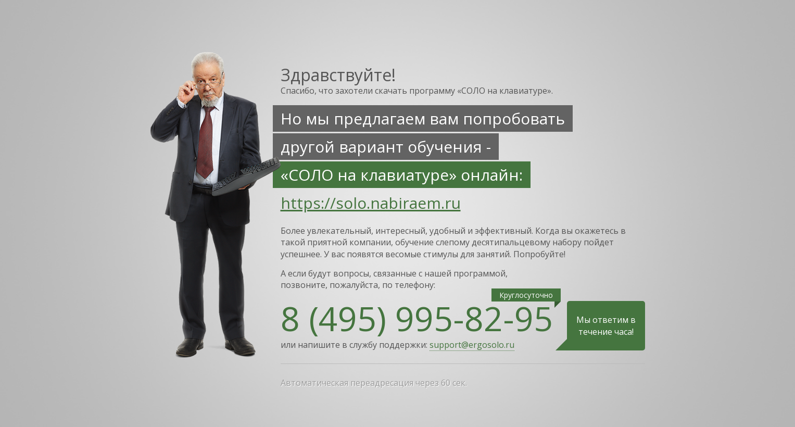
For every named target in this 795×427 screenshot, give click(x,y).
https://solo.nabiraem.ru (371, 203)
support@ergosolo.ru (472, 344)
